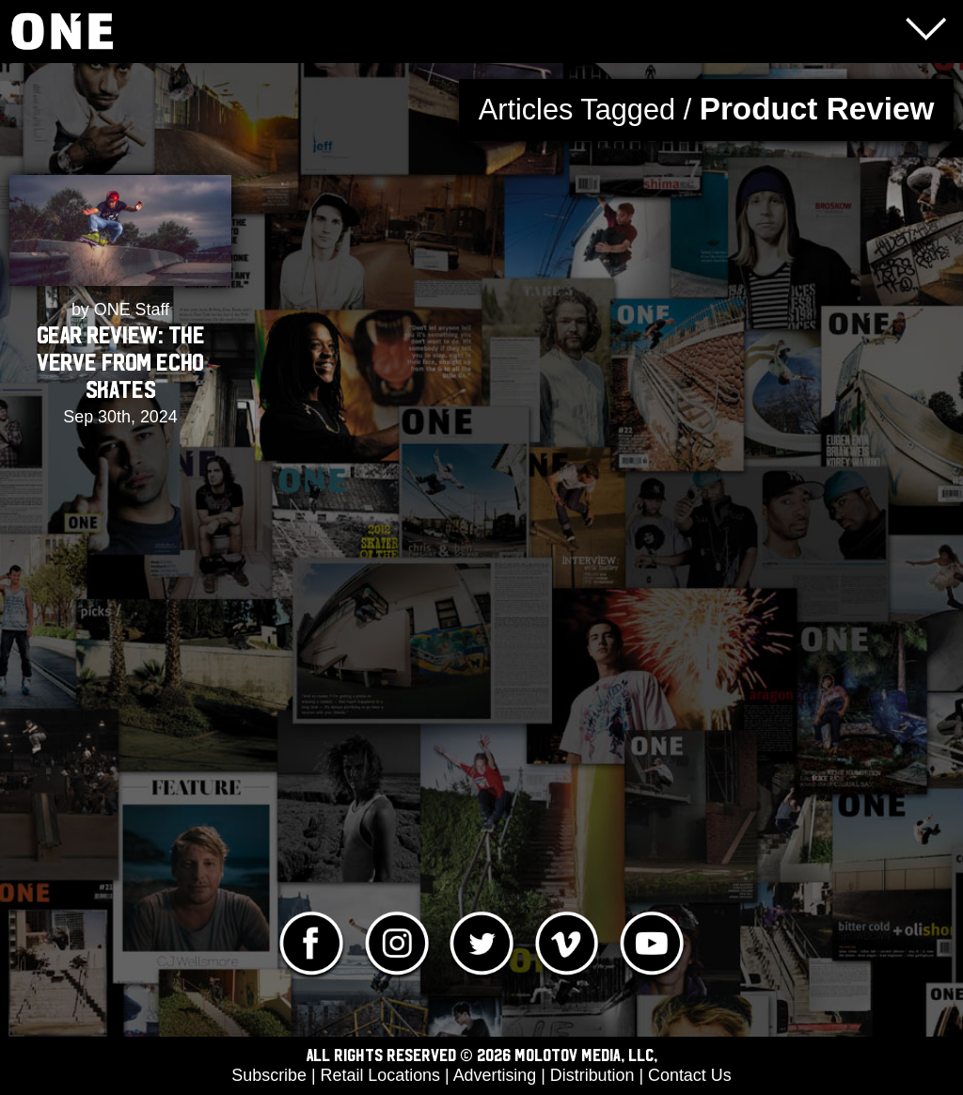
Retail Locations (380, 1075)
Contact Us (690, 1075)
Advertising (495, 1075)
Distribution (592, 1075)
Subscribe (269, 1075)
